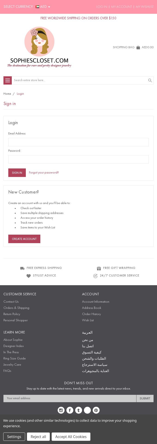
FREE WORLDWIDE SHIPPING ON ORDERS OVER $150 (78, 18)
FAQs (7, 371)
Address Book (91, 308)
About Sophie (13, 340)
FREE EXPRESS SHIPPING (41, 268)
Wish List (88, 320)
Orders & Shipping (16, 308)
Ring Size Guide (14, 358)
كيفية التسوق (91, 352)
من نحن (87, 340)
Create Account (24, 239)
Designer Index (13, 346)
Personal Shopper (15, 320)
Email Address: (17, 133)
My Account (121, 7)
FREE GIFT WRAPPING (116, 268)
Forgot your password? (44, 172)
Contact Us (10, 302)
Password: (14, 150)
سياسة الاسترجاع (94, 365)
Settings (14, 436)
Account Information (95, 302)
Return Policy (11, 314)
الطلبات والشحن (94, 359)
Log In (101, 7)
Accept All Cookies (71, 436)
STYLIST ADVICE (41, 275)
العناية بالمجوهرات (95, 371)
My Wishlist (145, 7)
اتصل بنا (88, 346)
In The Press (11, 352)
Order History (91, 314)
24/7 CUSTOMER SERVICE (116, 275)
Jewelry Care (12, 365)
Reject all (38, 436)
